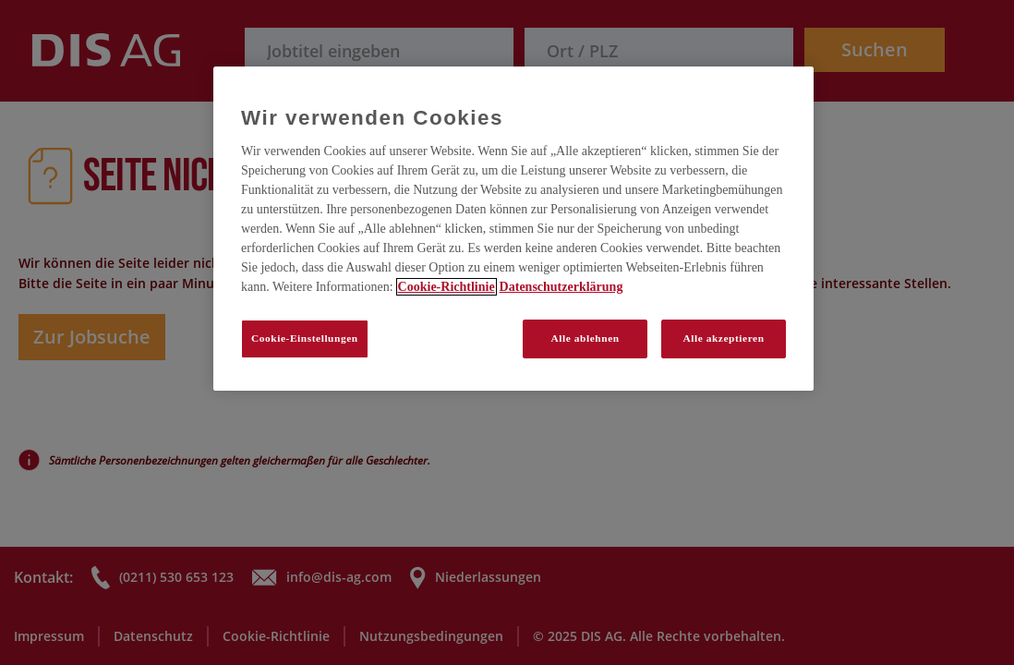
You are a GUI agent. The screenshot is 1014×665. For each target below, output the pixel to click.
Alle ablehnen (585, 338)
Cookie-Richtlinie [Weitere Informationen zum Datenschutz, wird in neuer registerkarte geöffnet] (446, 287)
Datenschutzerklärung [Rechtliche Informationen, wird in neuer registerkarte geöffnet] (561, 287)
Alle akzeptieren (723, 338)
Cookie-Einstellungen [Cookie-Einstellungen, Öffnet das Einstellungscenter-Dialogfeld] (304, 338)
